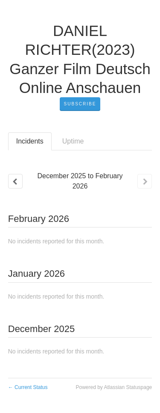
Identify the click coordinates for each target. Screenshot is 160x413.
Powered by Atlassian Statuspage (114, 387)
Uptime (73, 141)
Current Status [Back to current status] (28, 387)
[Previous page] (15, 181)
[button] (80, 104)
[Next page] (144, 181)
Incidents (30, 141)
